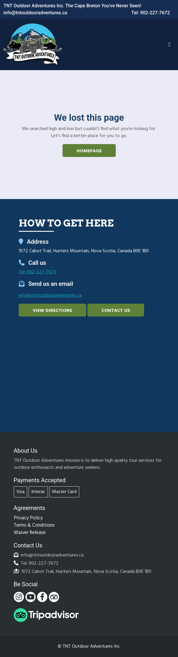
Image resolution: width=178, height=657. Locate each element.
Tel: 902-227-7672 (150, 12)
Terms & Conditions (34, 525)
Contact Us (115, 310)
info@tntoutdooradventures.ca (35, 12)
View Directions (52, 310)
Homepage (89, 151)
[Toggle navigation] (169, 44)
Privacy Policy (28, 518)
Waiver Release (30, 533)
